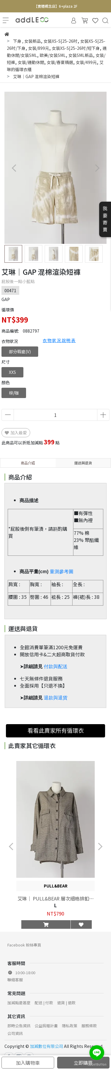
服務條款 (89, 1025)
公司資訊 (15, 1033)
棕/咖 (14, 393)
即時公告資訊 (18, 1025)
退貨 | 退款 (66, 1002)
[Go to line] (96, 1052)
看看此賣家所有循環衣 (56, 730)
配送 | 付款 (44, 1002)
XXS (12, 372)
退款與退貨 (55, 697)
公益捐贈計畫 (46, 1025)
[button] (97, 168)
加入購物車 (28, 1062)
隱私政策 (69, 1025)
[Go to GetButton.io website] (96, 1064)
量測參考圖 (61, 571)
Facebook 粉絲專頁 (24, 945)
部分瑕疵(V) (20, 351)
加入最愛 (16, 432)
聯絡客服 (15, 979)
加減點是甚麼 (18, 1002)
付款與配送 (55, 666)
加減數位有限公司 (46, 1046)
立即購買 (83, 1062)
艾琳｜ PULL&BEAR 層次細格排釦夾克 (55, 898)
